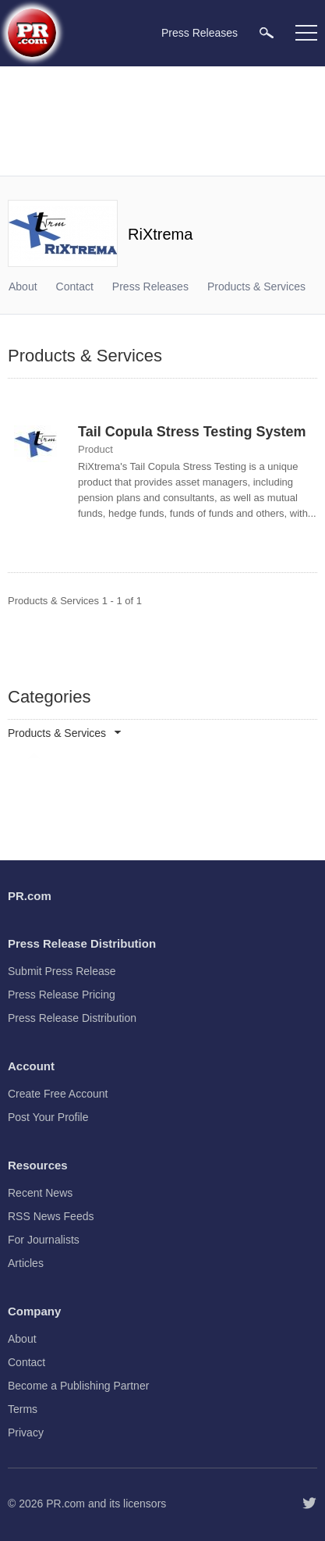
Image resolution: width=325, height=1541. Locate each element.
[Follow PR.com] (309, 1503)
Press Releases (150, 286)
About (23, 286)
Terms (22, 1409)
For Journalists (43, 1239)
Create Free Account (58, 1093)
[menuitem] (267, 32)
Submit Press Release (62, 971)
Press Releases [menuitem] (199, 33)
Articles (26, 1263)
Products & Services (256, 286)
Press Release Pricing (61, 994)
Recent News (40, 1193)
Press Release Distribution (72, 1018)
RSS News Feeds (51, 1216)
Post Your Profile (48, 1117)
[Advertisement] (162, 121)
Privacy (26, 1432)
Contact (75, 286)
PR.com (65, 1503)
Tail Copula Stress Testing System (192, 432)
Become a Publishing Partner (78, 1385)
